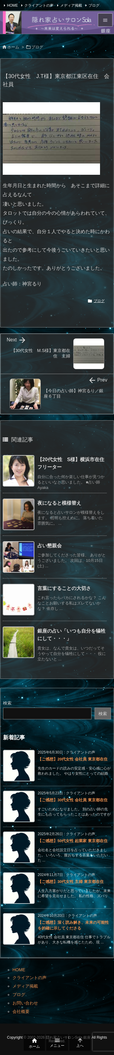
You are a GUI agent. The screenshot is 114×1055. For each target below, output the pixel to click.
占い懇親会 (49, 545)
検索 (7, 703)
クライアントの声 (39, 5)
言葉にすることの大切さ (64, 588)
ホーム (13, 47)
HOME (12, 5)
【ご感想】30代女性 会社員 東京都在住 (73, 800)
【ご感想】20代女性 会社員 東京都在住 (73, 759)
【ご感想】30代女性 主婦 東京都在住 (71, 881)
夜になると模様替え (59, 503)
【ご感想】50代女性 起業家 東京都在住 (73, 840)
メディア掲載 (71, 5)
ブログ (93, 5)
